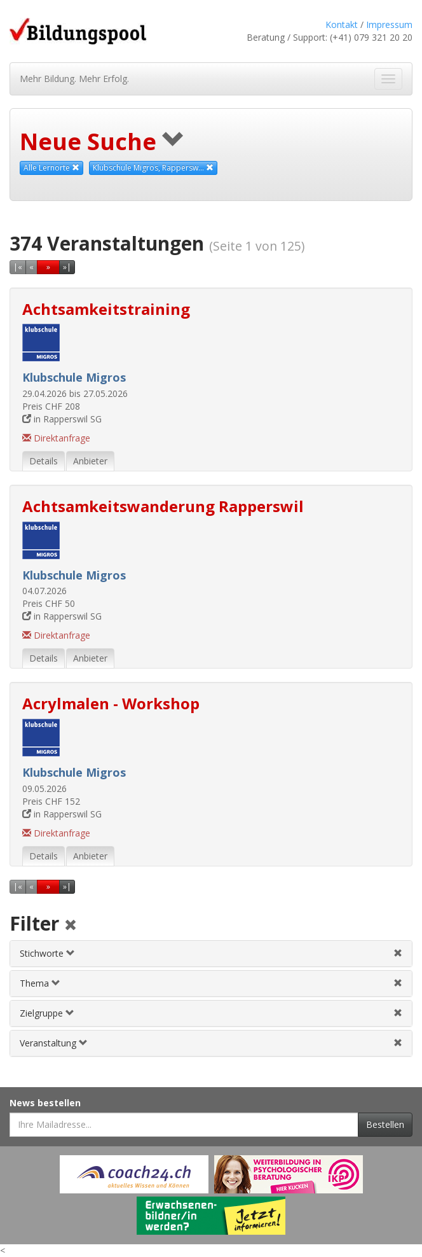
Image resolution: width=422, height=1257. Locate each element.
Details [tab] (43, 461)
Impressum (389, 24)
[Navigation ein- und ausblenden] (388, 79)
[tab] (211, 953)
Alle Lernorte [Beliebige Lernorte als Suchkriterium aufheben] (51, 167)
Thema (40, 983)
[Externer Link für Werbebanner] (134, 1174)
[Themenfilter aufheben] (397, 983)
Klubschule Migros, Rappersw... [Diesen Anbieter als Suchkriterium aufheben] (153, 167)
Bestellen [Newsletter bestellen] (385, 1124)
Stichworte (47, 953)
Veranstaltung (54, 1043)
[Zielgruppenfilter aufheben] (397, 1013)
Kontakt (341, 24)
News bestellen (45, 1103)
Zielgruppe (47, 1013)
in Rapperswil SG (62, 419)
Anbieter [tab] (90, 461)
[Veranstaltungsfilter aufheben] (397, 1043)
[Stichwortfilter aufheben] (397, 953)
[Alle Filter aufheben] (70, 925)
